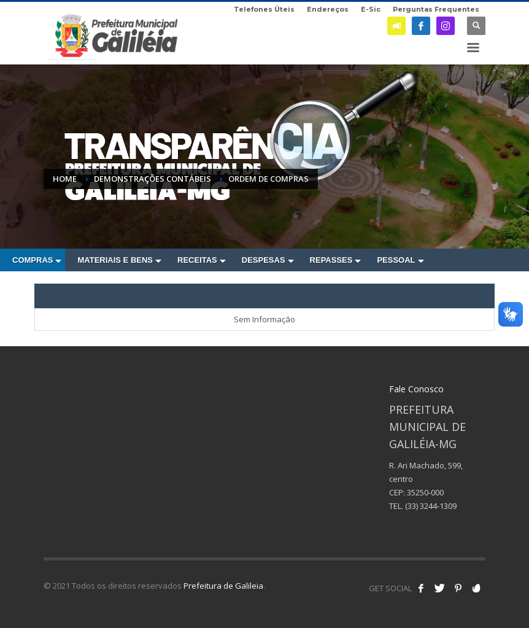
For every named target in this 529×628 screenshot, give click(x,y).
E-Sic (370, 9)
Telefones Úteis (264, 9)
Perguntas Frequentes (436, 9)
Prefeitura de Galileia (223, 585)
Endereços (328, 9)
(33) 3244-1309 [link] (431, 505)
